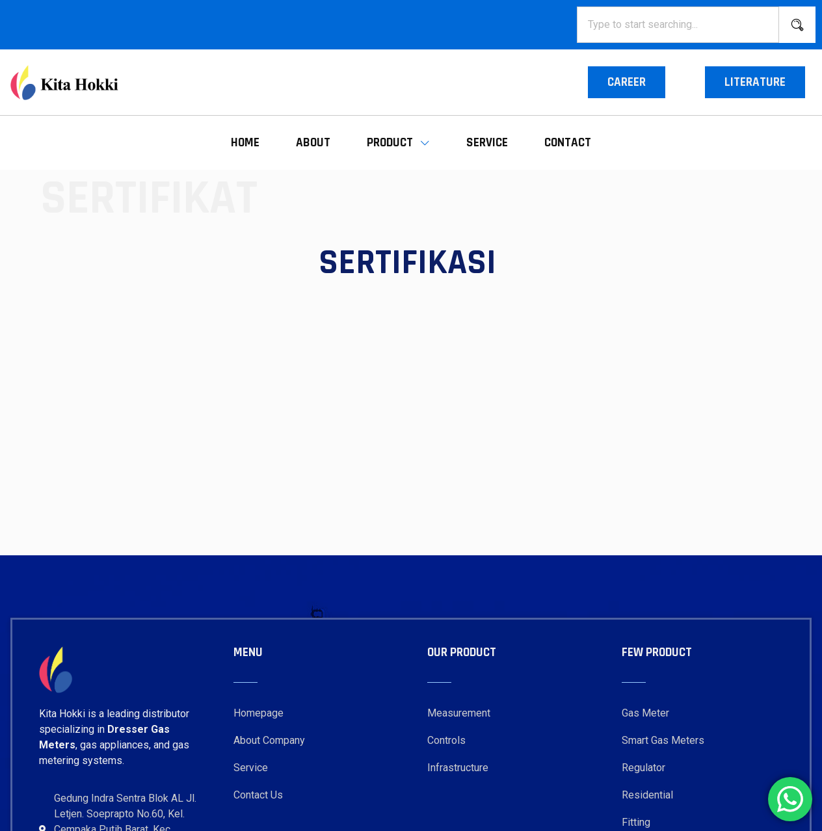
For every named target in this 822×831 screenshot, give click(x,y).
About (313, 143)
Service (487, 143)
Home (245, 143)
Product (398, 143)
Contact (567, 143)
